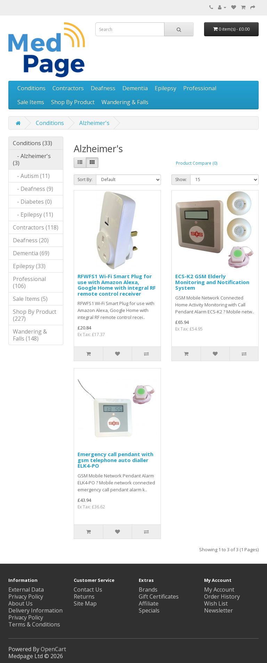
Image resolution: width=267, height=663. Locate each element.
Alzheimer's (94, 123)
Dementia (135, 88)
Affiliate (149, 603)
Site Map (85, 603)
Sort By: (85, 179)
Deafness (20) (31, 240)
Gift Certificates (159, 596)
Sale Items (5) (30, 299)
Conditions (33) (32, 143)
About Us (20, 603)
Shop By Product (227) (34, 315)
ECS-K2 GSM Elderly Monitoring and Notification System (212, 282)
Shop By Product (73, 102)
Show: (181, 179)
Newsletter (218, 610)
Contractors (68, 88)
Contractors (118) (35, 227)
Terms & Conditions (34, 624)
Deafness (103, 88)
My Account (219, 589)
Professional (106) (29, 282)
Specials (149, 610)
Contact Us (88, 589)
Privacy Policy (25, 617)
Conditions (31, 88)
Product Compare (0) (196, 163)
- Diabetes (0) (32, 201)
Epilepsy (165, 88)
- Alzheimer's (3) (32, 159)
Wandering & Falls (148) (30, 335)
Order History (222, 596)
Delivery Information (35, 610)
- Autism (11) (31, 176)
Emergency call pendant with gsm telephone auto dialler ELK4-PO (115, 460)
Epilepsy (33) (29, 266)
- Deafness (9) (33, 189)
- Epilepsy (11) (33, 214)
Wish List (216, 603)
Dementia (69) (31, 253)
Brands (148, 589)
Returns (84, 596)
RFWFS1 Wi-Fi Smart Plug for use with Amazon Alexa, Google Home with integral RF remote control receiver (117, 285)
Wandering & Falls (125, 102)
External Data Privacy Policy (26, 593)
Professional (199, 88)
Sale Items (30, 102)
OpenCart (53, 649)
